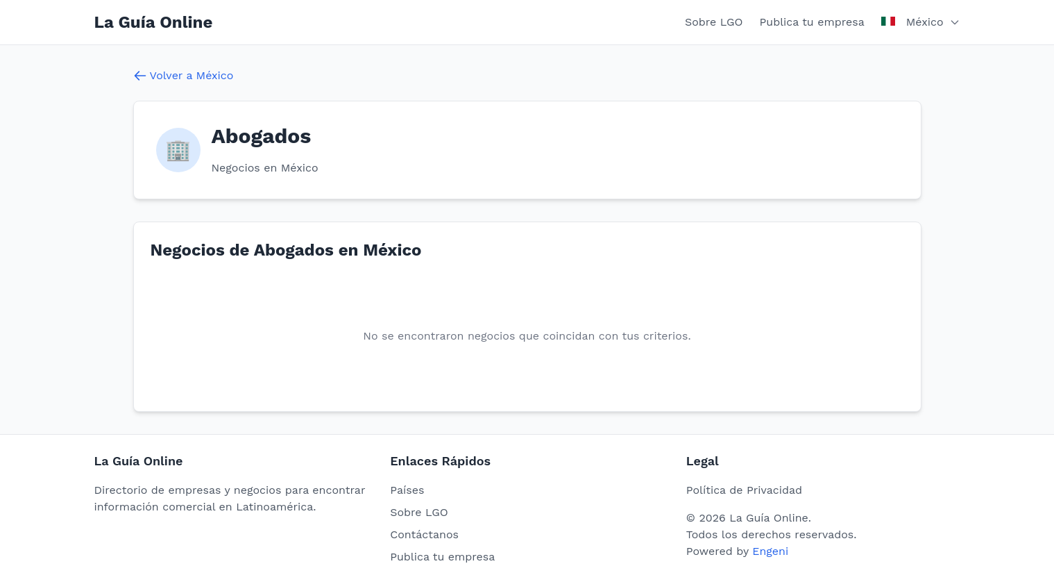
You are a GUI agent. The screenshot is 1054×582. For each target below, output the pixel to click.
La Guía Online (153, 22)
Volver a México (183, 76)
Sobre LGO (714, 21)
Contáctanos (424, 534)
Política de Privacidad (744, 490)
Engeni (770, 551)
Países (407, 490)
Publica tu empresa (812, 21)
